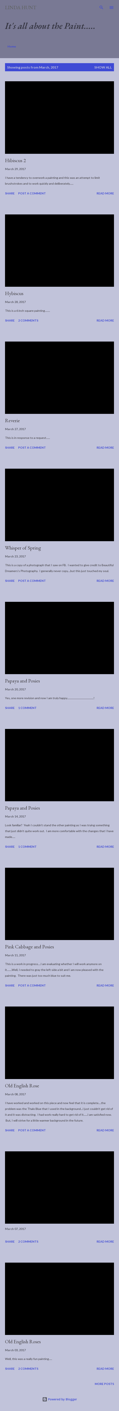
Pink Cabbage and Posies (29, 946)
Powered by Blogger (59, 1399)
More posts (104, 1384)
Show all (103, 67)
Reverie (12, 420)
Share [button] (10, 193)
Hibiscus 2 (15, 160)
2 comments (28, 320)
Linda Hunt (20, 7)
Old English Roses (23, 1341)
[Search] (101, 7)
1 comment (27, 708)
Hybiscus (14, 293)
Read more (105, 193)
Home (12, 46)
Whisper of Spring (23, 548)
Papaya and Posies (22, 680)
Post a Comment (32, 193)
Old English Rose (22, 1085)
